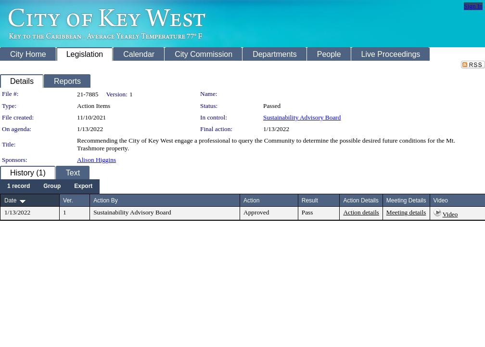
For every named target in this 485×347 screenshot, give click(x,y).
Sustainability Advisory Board (302, 117)
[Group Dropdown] (52, 186)
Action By (105, 200)
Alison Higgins (96, 159)
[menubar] (50, 186)
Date (10, 200)
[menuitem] (18, 186)
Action (251, 200)
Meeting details (406, 212)
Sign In (473, 6)
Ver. (68, 200)
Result (310, 200)
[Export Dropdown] (83, 186)
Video (450, 214)
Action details (361, 212)
